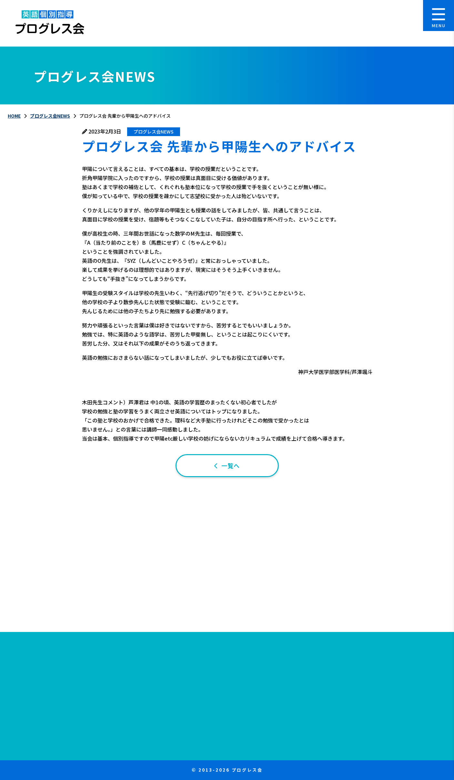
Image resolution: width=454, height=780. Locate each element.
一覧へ (230, 465)
